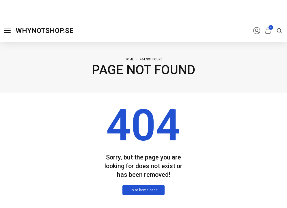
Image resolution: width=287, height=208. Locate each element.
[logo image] (44, 30)
